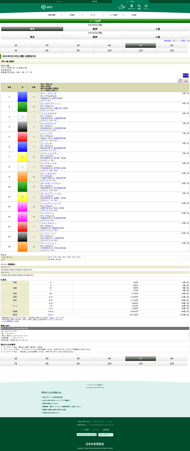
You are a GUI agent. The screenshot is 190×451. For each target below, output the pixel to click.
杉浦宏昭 (57, 218)
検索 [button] (139, 7)
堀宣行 (54, 98)
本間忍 (58, 178)
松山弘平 (44, 108)
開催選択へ (168, 41)
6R (171, 45)
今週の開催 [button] (51, 15)
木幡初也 (44, 218)
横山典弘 (44, 148)
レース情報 (130, 1)
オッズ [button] (92, 15)
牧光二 (56, 208)
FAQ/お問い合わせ (84, 421)
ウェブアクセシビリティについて (102, 425)
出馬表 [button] (72, 15)
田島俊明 (57, 138)
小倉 (158, 29)
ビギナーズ (131, 7)
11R (141, 50)
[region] (95, 15)
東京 (32, 29)
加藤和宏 (55, 228)
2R (46, 45)
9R (78, 50)
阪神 (95, 29)
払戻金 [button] (134, 15)
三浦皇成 (44, 168)
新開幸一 (57, 198)
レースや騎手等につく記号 (10, 321)
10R (109, 50)
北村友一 (44, 138)
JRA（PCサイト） (105, 435)
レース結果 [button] (113, 15)
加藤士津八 (58, 108)
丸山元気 (44, 238)
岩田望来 (44, 198)
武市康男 (57, 128)
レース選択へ (181, 41)
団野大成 (46, 178)
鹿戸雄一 (57, 158)
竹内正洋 (57, 248)
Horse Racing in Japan (86, 434)
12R (172, 50)
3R (78, 45)
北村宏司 (44, 118)
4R (109, 45)
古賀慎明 (57, 118)
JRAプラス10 (37, 319)
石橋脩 (43, 98)
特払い (52, 318)
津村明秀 (44, 188)
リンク (109, 421)
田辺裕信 (44, 128)
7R (15, 50)
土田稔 (56, 238)
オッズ (185, 75)
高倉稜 (43, 228)
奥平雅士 (57, 168)
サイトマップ (99, 421)
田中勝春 (44, 158)
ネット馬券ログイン (121, 7)
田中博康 (57, 188)
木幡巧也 (44, 208)
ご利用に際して (81, 425)
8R (46, 50)
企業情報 (94, 1)
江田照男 (44, 248)
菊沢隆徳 (57, 148)
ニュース (59, 1)
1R (15, 45)
